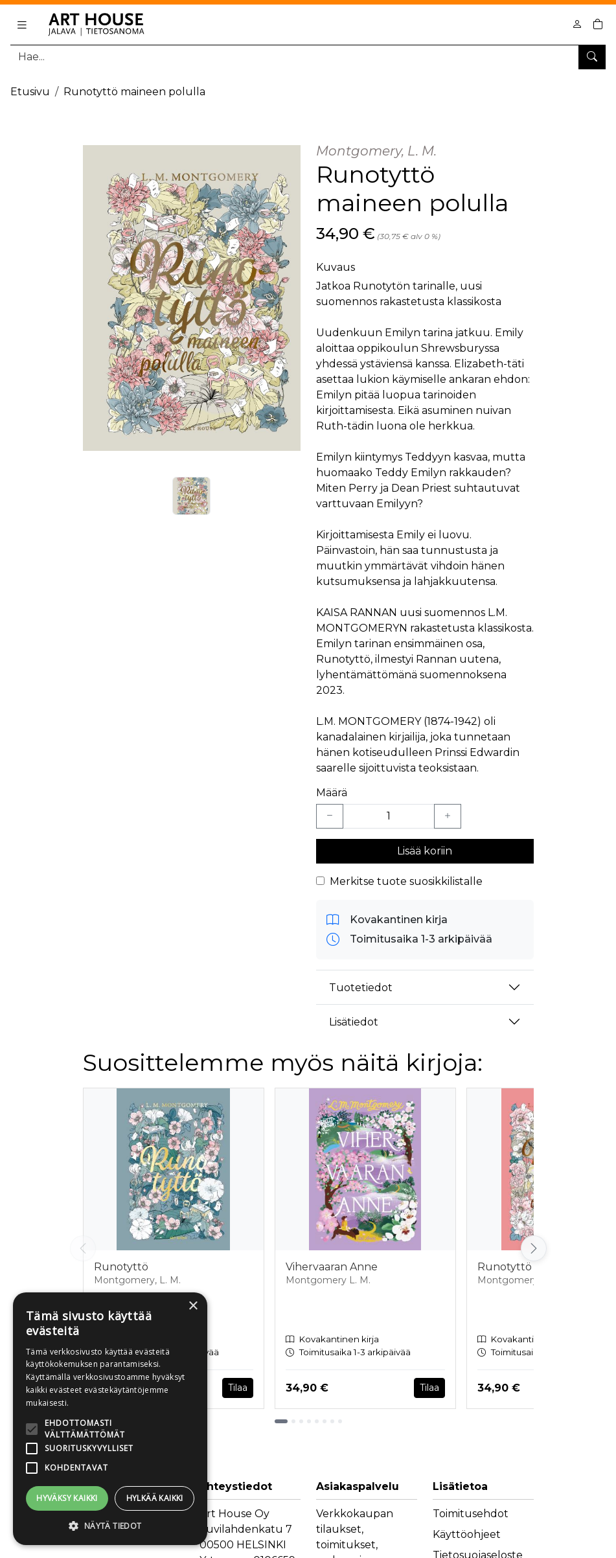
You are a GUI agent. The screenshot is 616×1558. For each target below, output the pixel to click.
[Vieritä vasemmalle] (83, 1248)
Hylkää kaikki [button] (154, 1498)
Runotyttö (121, 1267)
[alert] (110, 1418)
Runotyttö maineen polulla (134, 92)
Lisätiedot (353, 1022)
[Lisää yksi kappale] (447, 816)
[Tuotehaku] (308, 57)
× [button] (193, 1306)
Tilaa (237, 1387)
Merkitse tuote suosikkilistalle (406, 881)
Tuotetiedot (361, 987)
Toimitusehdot (470, 1513)
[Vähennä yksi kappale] (329, 816)
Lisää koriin (424, 851)
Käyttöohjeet (467, 1534)
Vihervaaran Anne (332, 1267)
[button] (110, 1525)
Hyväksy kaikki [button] (67, 1498)
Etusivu (30, 92)
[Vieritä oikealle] (534, 1248)
